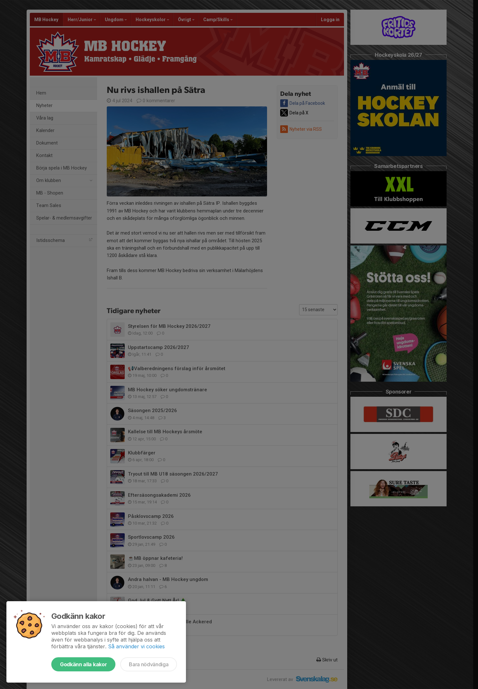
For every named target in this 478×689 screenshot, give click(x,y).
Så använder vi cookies (136, 646)
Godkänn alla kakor (83, 664)
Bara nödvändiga (148, 664)
